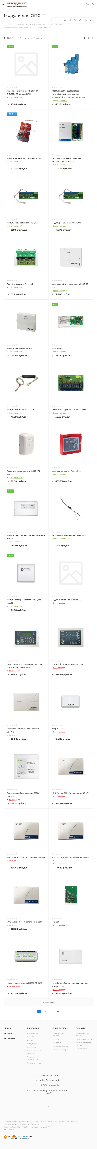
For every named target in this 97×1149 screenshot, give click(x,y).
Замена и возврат (60, 1050)
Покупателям (60, 1028)
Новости (30, 1037)
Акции (7, 1028)
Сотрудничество (34, 1063)
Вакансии (31, 1047)
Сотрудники (32, 1044)
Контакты (9, 1038)
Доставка (57, 1043)
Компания (33, 1028)
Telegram (48, 1106)
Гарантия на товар (61, 1046)
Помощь (80, 1028)
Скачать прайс (82, 1049)
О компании (32, 1033)
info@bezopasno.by (50, 1085)
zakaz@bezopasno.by (50, 1080)
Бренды (8, 1033)
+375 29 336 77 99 (49, 1076)
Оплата (56, 1039)
